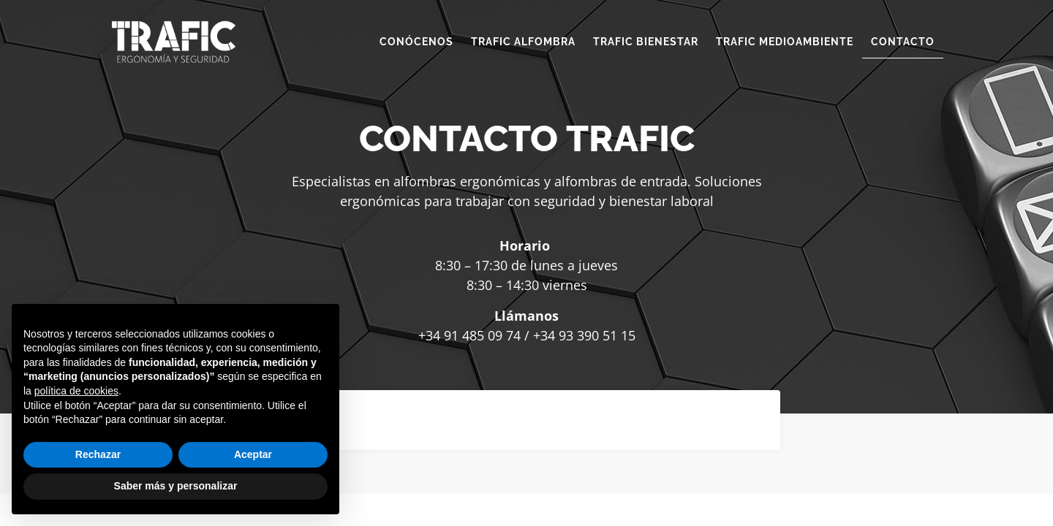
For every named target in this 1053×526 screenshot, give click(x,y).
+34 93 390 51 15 (584, 335)
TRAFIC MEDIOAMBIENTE (784, 41)
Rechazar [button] (98, 454)
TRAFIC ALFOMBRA (523, 41)
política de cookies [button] (76, 391)
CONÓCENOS (416, 41)
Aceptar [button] (253, 454)
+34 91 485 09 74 (469, 335)
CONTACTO (903, 41)
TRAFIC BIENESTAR (645, 41)
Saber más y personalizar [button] (176, 486)
